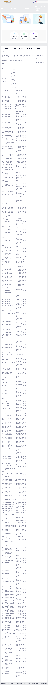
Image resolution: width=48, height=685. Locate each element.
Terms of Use (34, 683)
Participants (5, 26)
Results (20, 26)
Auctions (35, 26)
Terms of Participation (43, 683)
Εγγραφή (40, 1)
